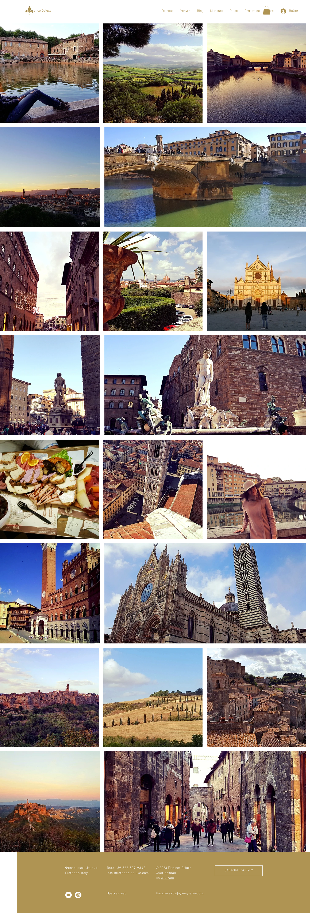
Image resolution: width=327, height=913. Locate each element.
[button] (185, 11)
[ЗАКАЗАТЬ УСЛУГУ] (239, 870)
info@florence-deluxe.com (128, 873)
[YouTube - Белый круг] (68, 895)
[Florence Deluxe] (39, 11)
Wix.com (167, 878)
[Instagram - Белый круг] (78, 895)
